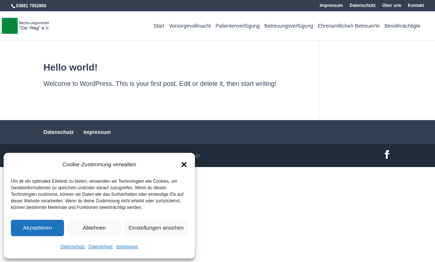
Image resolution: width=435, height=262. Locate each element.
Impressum (127, 246)
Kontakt (416, 5)
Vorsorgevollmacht (190, 26)
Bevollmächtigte (402, 26)
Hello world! (71, 67)
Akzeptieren (37, 228)
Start (158, 26)
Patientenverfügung (237, 26)
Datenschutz (73, 246)
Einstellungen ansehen (156, 228)
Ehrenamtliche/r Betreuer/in (349, 26)
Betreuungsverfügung (288, 26)
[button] (184, 164)
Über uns (391, 5)
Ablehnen (94, 228)
